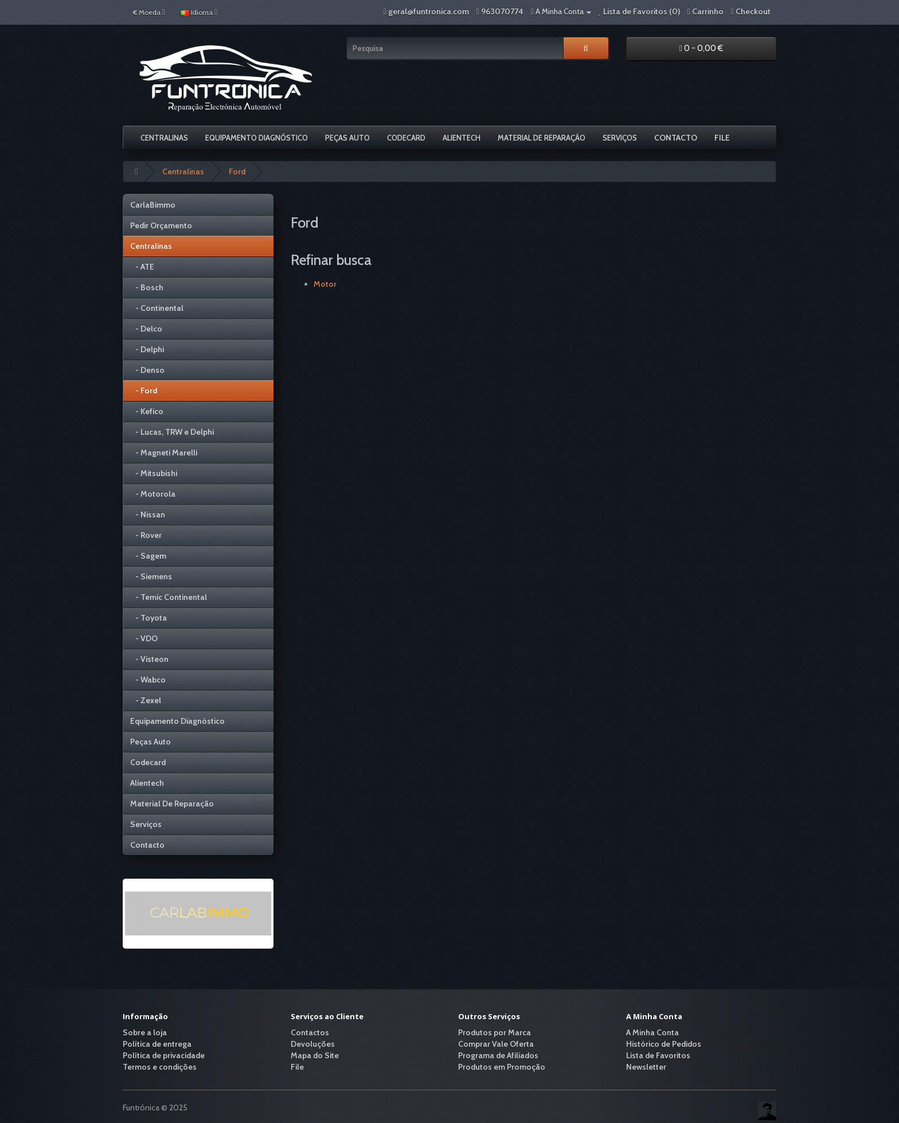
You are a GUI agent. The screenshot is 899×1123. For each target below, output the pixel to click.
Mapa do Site (315, 1055)
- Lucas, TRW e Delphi (172, 432)
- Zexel (145, 700)
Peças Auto (347, 137)
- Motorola (152, 494)
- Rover (146, 535)
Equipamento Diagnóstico (256, 137)
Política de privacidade (164, 1055)
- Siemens (151, 576)
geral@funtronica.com (428, 11)
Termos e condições (160, 1067)
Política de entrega (157, 1044)
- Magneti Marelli (163, 452)
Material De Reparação (541, 137)
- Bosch (146, 287)
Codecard (406, 137)
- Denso (147, 370)
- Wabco (148, 679)
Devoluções (313, 1044)
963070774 (502, 11)
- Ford (143, 390)
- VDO (144, 638)
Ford (237, 171)
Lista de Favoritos (658, 1055)
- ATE (142, 267)
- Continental (156, 308)
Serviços (620, 137)
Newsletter (646, 1067)
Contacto (675, 137)
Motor (325, 284)
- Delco (146, 328)
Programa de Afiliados (498, 1055)
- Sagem (148, 556)
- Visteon (149, 659)
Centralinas (164, 137)
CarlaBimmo (152, 205)
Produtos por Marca (494, 1032)
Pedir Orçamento (161, 225)
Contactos (310, 1032)
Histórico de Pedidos (663, 1044)
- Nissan (147, 514)
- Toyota (148, 618)
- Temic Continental (168, 597)
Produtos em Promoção (501, 1067)
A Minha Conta (652, 1032)
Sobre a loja (145, 1032)
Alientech (461, 137)
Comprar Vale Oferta (496, 1044)
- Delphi (147, 349)
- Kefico (146, 411)
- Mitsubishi (153, 473)
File (722, 137)
